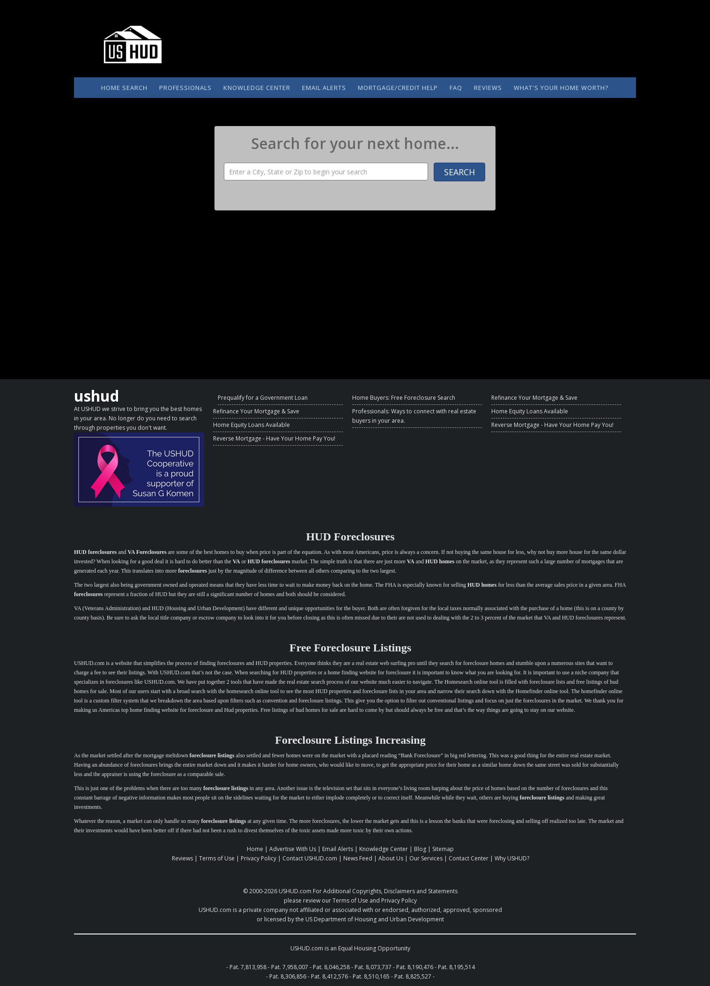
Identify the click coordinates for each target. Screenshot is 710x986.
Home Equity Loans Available (251, 425)
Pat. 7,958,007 (289, 967)
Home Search (124, 87)
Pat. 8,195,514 (456, 967)
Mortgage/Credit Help (398, 87)
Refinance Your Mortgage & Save (256, 411)
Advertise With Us (292, 849)
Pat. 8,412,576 (329, 976)
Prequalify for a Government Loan (263, 398)
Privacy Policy (258, 858)
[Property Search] (326, 171)
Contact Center (468, 858)
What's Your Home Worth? (561, 87)
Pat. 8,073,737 (373, 967)
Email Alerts (324, 87)
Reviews (488, 87)
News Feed (357, 858)
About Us (390, 858)
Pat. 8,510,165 (371, 976)
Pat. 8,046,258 (331, 967)
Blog (420, 849)
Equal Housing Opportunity (374, 948)
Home (255, 849)
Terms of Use (217, 858)
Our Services (426, 858)
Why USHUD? (512, 858)
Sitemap (443, 849)
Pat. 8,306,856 (287, 976)
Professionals (185, 87)
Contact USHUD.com (309, 858)
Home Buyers (370, 398)
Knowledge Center (256, 87)
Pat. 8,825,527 (412, 976)
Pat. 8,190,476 (414, 967)
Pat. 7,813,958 (247, 967)
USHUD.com (295, 891)
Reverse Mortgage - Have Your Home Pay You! (274, 438)
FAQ (456, 87)
